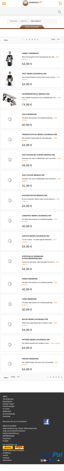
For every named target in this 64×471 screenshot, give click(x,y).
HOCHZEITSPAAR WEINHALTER (34, 195)
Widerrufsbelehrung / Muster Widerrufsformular (20, 428)
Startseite (13, 21)
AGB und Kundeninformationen (14, 431)
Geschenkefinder (9, 414)
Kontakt (5, 441)
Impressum (7, 438)
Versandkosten (8, 399)
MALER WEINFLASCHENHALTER (35, 319)
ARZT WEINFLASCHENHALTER (34, 74)
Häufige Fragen (8, 404)
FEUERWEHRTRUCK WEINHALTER (36, 94)
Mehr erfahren (55, 343)
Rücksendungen (9, 406)
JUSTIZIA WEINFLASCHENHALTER (35, 236)
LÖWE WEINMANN (29, 299)
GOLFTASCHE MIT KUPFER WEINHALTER (38, 155)
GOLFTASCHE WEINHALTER (33, 175)
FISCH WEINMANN (29, 114)
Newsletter (7, 416)
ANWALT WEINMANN (30, 53)
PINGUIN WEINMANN (30, 359)
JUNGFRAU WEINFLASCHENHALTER (36, 216)
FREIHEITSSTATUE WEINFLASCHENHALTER (39, 135)
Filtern (6, 40)
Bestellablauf (7, 401)
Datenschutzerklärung (11, 433)
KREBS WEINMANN (29, 279)
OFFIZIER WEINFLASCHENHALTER (36, 340)
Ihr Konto (6, 409)
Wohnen (24, 21)
